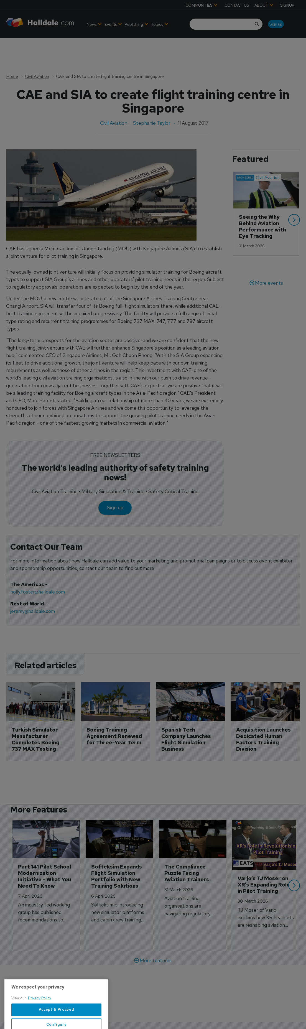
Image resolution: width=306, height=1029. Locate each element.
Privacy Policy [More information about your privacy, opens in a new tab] (39, 1015)
